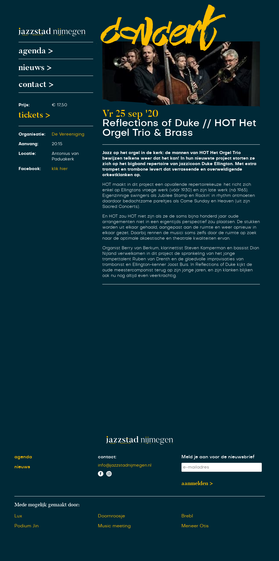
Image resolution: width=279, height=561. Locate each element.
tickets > (34, 114)
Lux (18, 516)
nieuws (22, 467)
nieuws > (35, 67)
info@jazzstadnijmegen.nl (125, 465)
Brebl (187, 516)
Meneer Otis (195, 526)
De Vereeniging (68, 134)
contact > (36, 84)
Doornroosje (111, 516)
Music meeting (114, 526)
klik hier (60, 169)
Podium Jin (26, 526)
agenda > (36, 50)
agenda (23, 457)
